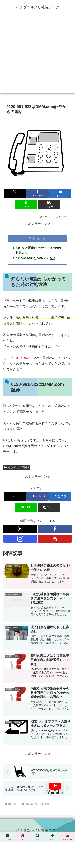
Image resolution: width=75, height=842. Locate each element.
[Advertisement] (37, 55)
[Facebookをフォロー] (55, 529)
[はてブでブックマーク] (60, 193)
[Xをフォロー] (20, 529)
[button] (49, 204)
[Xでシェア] (15, 193)
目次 (31, 239)
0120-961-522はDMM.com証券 (36, 258)
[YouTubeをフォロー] (55, 539)
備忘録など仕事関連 (16, 467)
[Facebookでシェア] (37, 193)
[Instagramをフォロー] (20, 539)
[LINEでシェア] (26, 204)
